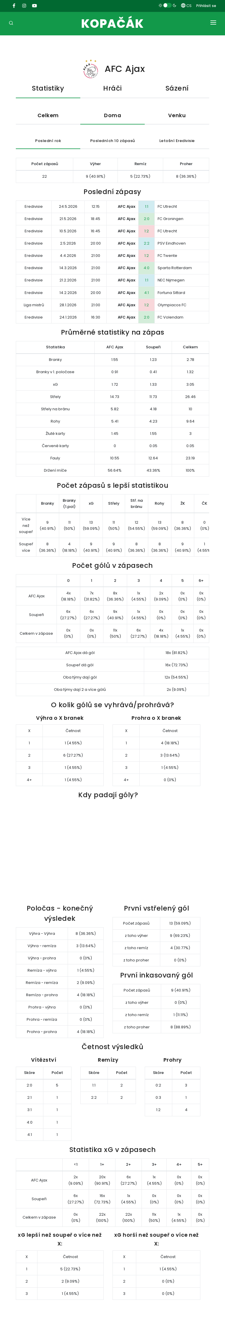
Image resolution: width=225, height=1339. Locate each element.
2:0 (146, 219)
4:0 (146, 268)
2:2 (146, 243)
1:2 (146, 231)
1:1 (146, 206)
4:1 (146, 292)
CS (186, 5)
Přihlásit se (206, 5)
